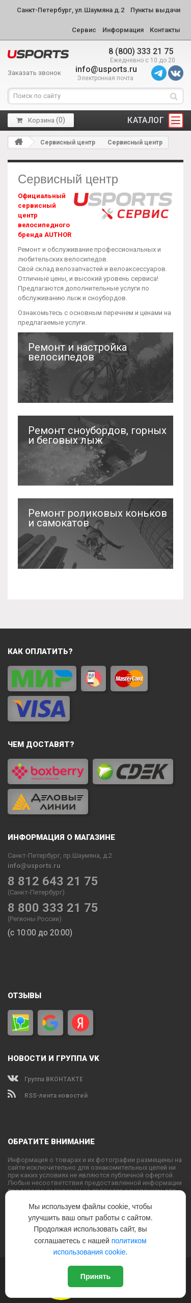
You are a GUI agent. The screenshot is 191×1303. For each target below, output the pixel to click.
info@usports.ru (106, 69)
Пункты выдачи (155, 10)
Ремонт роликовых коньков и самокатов (97, 518)
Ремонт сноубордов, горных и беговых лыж (97, 435)
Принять (95, 1276)
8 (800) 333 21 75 (140, 51)
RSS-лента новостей (48, 1095)
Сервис (84, 30)
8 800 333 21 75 (53, 908)
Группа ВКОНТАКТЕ (45, 1079)
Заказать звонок (34, 73)
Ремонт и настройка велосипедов (77, 352)
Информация (123, 30)
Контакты (165, 30)
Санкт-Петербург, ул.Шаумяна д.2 (70, 10)
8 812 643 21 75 (53, 881)
